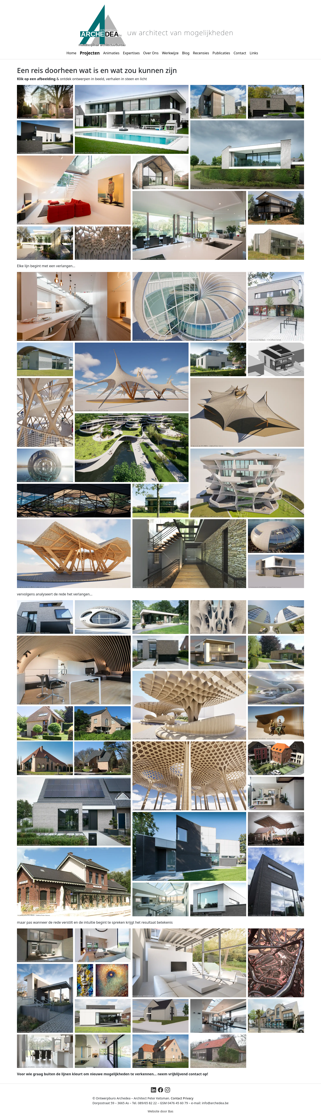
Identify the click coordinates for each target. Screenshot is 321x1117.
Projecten (90, 53)
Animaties (111, 53)
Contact (240, 53)
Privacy (188, 1098)
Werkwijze (170, 53)
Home (72, 53)
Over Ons (150, 53)
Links (254, 53)
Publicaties (221, 53)
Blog (185, 53)
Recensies (201, 53)
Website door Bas (160, 1111)
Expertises (131, 53)
